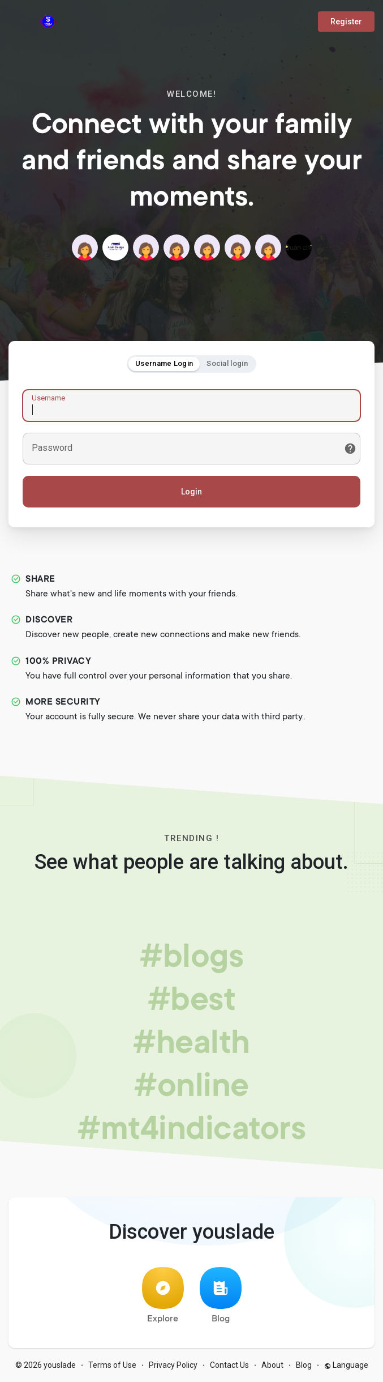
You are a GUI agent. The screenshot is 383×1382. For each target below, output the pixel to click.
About (272, 1365)
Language (346, 1365)
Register (346, 21)
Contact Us (229, 1365)
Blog (221, 1295)
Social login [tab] (227, 363)
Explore (163, 1295)
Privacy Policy (173, 1365)
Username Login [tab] (164, 363)
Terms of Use (112, 1365)
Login (191, 491)
